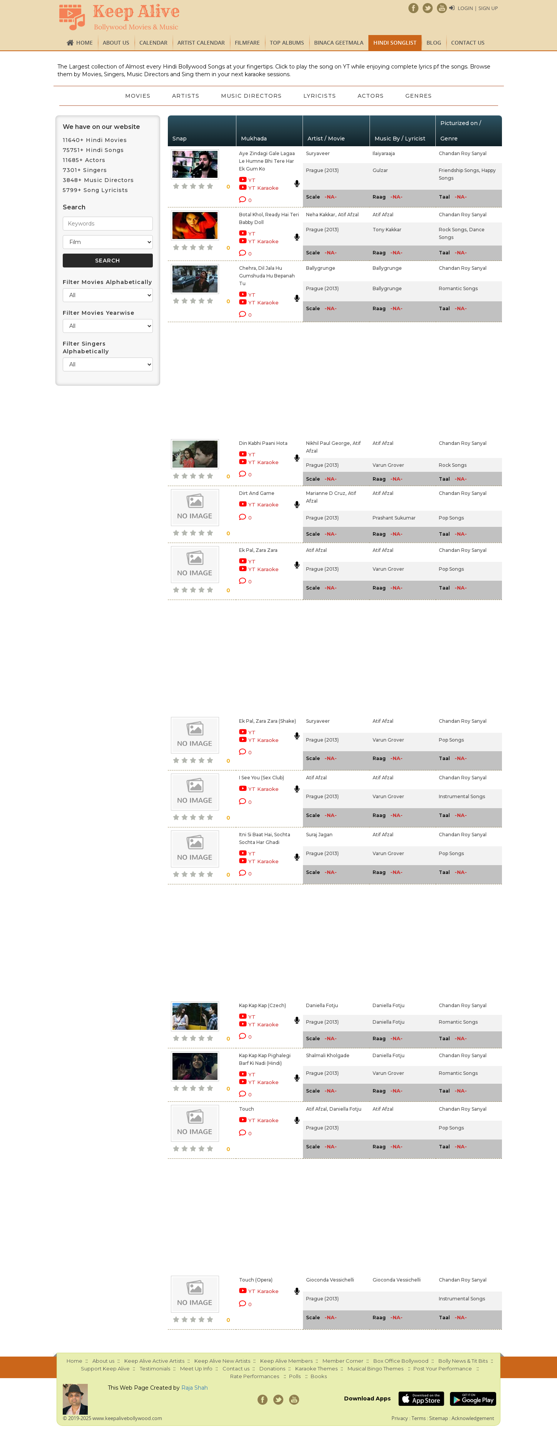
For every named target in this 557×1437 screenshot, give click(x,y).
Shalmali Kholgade (328, 1055)
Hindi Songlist (394, 42)
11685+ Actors (84, 160)
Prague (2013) (322, 170)
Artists (185, 95)
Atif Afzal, (317, 1109)
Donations (272, 1368)
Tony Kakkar (387, 229)
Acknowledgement (473, 1418)
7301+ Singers (85, 170)
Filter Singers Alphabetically (86, 347)
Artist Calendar (201, 42)
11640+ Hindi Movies (95, 140)
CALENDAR (153, 42)
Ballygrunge (320, 268)
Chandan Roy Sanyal (463, 153)
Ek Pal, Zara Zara (258, 550)
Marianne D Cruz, (326, 493)
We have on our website (101, 126)
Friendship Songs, (459, 170)
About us (116, 42)
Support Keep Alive (105, 1368)
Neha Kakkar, (321, 214)
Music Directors (251, 95)
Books (319, 1376)
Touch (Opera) (256, 1280)
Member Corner (343, 1361)
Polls (295, 1376)
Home (84, 42)
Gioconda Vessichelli (330, 1280)
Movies (138, 95)
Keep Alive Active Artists (154, 1361)
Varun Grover (388, 465)
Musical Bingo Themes (375, 1368)
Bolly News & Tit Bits (463, 1361)
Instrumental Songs (462, 796)
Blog (434, 42)
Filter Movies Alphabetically (107, 282)
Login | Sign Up (478, 8)
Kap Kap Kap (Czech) (262, 1005)
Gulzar (380, 170)
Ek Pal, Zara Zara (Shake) (267, 721)
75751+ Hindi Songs (93, 150)
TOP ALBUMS (287, 42)
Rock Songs (453, 465)
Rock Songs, (453, 229)
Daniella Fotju (322, 1005)
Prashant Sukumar (394, 518)
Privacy (399, 1418)
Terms (418, 1418)
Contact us (468, 42)
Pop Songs (451, 518)
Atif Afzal (348, 214)
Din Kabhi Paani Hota (263, 443)
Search (74, 207)
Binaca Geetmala (338, 42)
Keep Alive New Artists (222, 1361)
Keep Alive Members (286, 1361)
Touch (246, 1109)
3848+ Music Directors (98, 180)
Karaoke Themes (316, 1368)
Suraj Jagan (319, 834)
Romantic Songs (458, 288)
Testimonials (155, 1368)
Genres (418, 95)
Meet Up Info (196, 1368)
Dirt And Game (256, 493)
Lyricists (319, 95)
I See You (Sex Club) (261, 777)
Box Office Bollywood (400, 1361)
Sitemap (438, 1418)
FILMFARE (247, 42)
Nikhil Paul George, (328, 443)
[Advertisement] (265, 379)
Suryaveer (318, 153)
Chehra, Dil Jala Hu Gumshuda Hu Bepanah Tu (267, 275)
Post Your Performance (442, 1368)
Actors (371, 95)
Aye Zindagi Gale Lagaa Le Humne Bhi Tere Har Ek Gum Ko (267, 161)
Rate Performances (254, 1376)
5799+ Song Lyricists (95, 190)
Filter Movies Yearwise (98, 312)
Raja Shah (194, 1387)
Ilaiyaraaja (384, 153)
